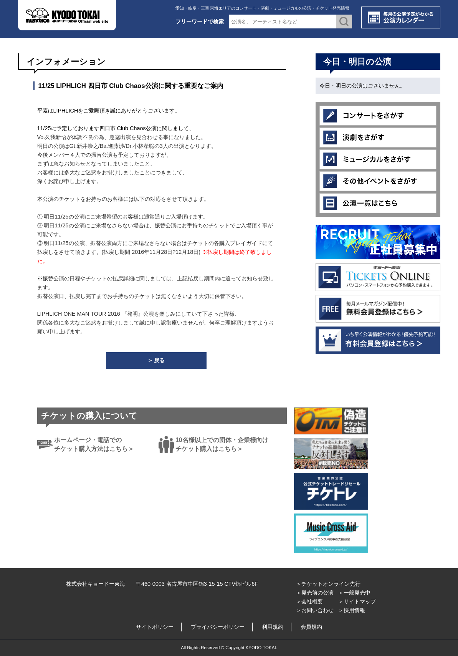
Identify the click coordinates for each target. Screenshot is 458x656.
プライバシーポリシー (218, 627)
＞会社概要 (309, 601)
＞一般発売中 (354, 593)
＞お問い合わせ (315, 610)
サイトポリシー (155, 627)
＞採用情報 (351, 610)
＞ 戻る (156, 360)
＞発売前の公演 (315, 593)
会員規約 (311, 627)
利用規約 (272, 627)
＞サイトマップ (357, 601)
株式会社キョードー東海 (95, 584)
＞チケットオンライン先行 (328, 584)
